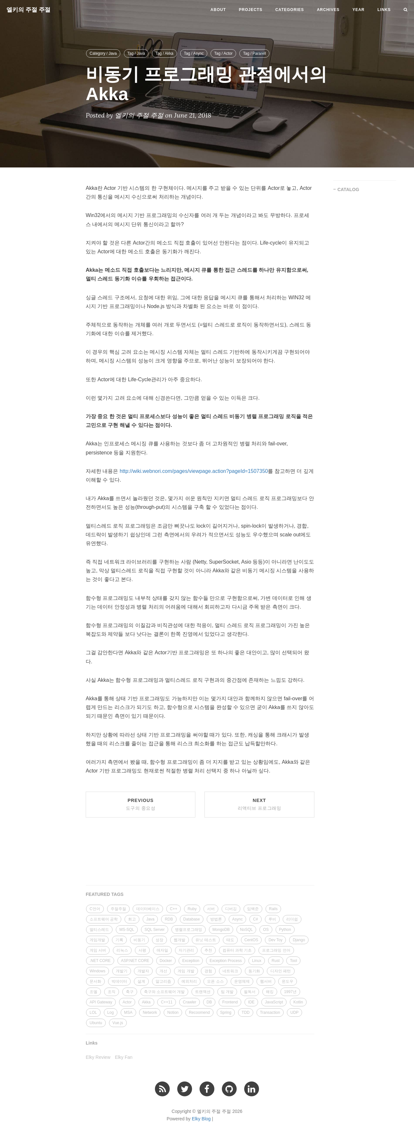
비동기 (139, 940)
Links (384, 9)
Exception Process (226, 960)
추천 (208, 950)
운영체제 (242, 981)
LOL (93, 1012)
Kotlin (298, 1002)
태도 (230, 940)
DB (209, 1002)
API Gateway (101, 1002)
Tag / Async (193, 53)
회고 (132, 919)
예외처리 (189, 981)
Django (299, 940)
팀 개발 (227, 992)
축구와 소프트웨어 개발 (164, 992)
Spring (226, 1012)
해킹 (270, 992)
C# (255, 919)
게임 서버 (98, 950)
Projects (251, 9)
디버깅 (231, 909)
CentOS (251, 940)
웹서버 (266, 981)
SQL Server (155, 929)
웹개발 (179, 940)
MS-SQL (126, 929)
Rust (276, 960)
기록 (119, 940)
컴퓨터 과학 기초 (237, 950)
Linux (256, 960)
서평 (142, 950)
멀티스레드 (99, 929)
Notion (173, 1012)
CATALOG (348, 189)
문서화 (95, 981)
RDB (169, 919)
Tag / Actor (223, 53)
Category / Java (103, 53)
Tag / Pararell (254, 53)
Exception (190, 960)
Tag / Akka (164, 53)
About (218, 9)
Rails (273, 909)
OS (265, 929)
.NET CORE (100, 960)
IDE (251, 1002)
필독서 (250, 992)
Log (110, 1012)
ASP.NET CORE (135, 960)
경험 (208, 971)
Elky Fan (123, 1057)
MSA (128, 1012)
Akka (146, 1002)
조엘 (93, 992)
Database (191, 919)
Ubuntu (96, 1023)
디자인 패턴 (280, 971)
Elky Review (98, 1057)
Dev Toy (275, 940)
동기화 (254, 971)
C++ (173, 909)
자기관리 (186, 950)
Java (150, 919)
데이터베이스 (147, 909)
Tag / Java (136, 53)
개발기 (121, 971)
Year (359, 9)
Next (259, 804)
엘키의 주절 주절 (28, 9)
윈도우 (287, 981)
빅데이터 (119, 981)
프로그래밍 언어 (276, 950)
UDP (294, 1012)
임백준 (253, 909)
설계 (141, 981)
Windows (97, 971)
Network (150, 1012)
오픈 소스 (215, 981)
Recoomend (199, 1012)
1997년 (290, 992)
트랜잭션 (203, 992)
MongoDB (221, 929)
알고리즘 (163, 981)
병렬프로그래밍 (188, 929)
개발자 (143, 971)
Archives (328, 9)
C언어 (95, 909)
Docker (166, 960)
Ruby (192, 909)
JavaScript (274, 1002)
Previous (140, 804)
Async (237, 919)
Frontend (230, 1002)
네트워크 (230, 971)
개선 (163, 971)
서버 (211, 909)
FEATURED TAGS (105, 894)
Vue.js (118, 1023)
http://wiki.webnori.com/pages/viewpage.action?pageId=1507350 (194, 471)
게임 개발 (186, 971)
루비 (272, 919)
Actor (127, 1002)
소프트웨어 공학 (104, 919)
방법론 (216, 919)
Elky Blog (201, 1118)
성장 (159, 940)
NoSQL (246, 929)
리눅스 (122, 950)
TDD (246, 1012)
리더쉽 (292, 919)
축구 (130, 992)
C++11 (166, 1002)
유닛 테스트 (205, 940)
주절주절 (118, 909)
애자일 (162, 950)
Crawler (189, 1002)
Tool (293, 960)
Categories (289, 9)
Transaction (270, 1012)
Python (285, 929)
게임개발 (97, 940)
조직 (111, 992)
